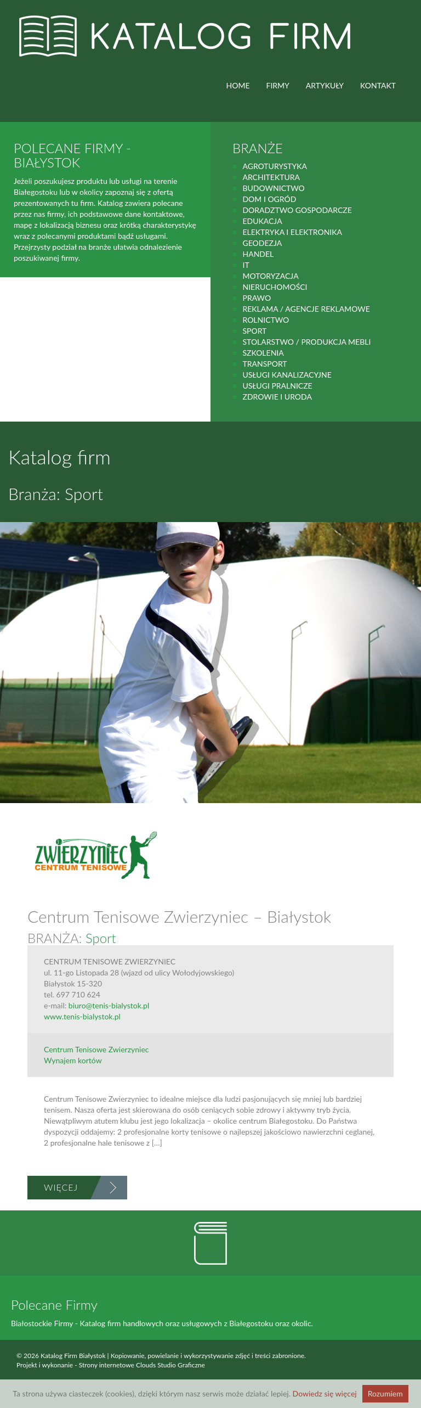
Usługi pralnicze (277, 385)
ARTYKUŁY (325, 85)
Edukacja (262, 221)
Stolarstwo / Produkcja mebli (306, 341)
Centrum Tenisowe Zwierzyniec (96, 1049)
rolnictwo (265, 319)
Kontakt (378, 85)
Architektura (271, 177)
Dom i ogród (269, 199)
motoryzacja (270, 276)
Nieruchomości (274, 286)
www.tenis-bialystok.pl (82, 1016)
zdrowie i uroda (276, 396)
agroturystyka (274, 166)
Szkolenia (262, 352)
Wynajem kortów (73, 1060)
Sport (254, 330)
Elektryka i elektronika (292, 232)
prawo (256, 297)
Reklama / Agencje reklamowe (305, 308)
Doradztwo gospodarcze (296, 210)
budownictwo (273, 188)
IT (245, 265)
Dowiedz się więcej (325, 1393)
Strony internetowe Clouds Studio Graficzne (142, 1365)
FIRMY (277, 85)
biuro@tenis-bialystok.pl (109, 1005)
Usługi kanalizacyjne (286, 374)
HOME (238, 85)
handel (258, 254)
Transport (264, 363)
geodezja (262, 243)
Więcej (61, 1187)
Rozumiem (385, 1393)
